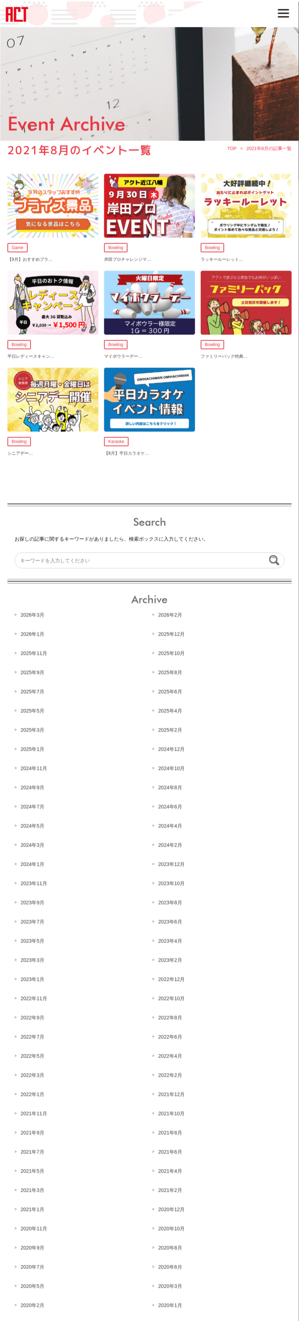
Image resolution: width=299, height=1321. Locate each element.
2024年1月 (33, 864)
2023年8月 (170, 902)
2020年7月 (33, 1264)
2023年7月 (33, 920)
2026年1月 (33, 635)
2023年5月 (33, 940)
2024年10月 (171, 768)
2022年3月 (33, 1073)
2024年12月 (171, 749)
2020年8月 (170, 1244)
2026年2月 (170, 616)
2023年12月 (171, 864)
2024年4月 (170, 825)
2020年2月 (33, 1302)
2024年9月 (33, 787)
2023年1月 (33, 978)
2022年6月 (170, 1035)
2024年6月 (170, 806)
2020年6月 (170, 1264)
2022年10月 (171, 997)
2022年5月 (33, 1054)
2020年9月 (33, 1244)
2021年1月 (33, 1206)
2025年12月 (171, 635)
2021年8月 (170, 1130)
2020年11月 (34, 1225)
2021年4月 (170, 1168)
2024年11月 (34, 768)
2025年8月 (170, 673)
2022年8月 (170, 1016)
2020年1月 (170, 1302)
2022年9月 (33, 1016)
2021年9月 (33, 1130)
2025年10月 (171, 654)
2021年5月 (33, 1168)
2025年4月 (170, 711)
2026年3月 (33, 616)
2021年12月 (171, 1092)
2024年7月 (33, 806)
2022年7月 (33, 1035)
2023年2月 (170, 959)
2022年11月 (34, 997)
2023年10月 (171, 882)
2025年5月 (33, 711)
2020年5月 (33, 1282)
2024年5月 (33, 825)
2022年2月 (170, 1073)
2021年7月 (33, 1149)
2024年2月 (170, 844)
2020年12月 (171, 1206)
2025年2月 (170, 730)
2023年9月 (33, 902)
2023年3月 (33, 959)
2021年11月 (34, 1111)
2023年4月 (170, 940)
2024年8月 (170, 787)
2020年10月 (171, 1225)
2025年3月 (33, 730)
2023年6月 (170, 920)
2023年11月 (34, 882)
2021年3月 (33, 1187)
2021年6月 (170, 1149)
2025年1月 (33, 749)
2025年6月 (170, 692)
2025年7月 (33, 692)
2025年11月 (34, 654)
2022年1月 (33, 1092)
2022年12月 (171, 978)
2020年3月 (170, 1282)
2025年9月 (33, 673)
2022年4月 (170, 1054)
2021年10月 (171, 1111)
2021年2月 (170, 1187)
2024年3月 (33, 844)
